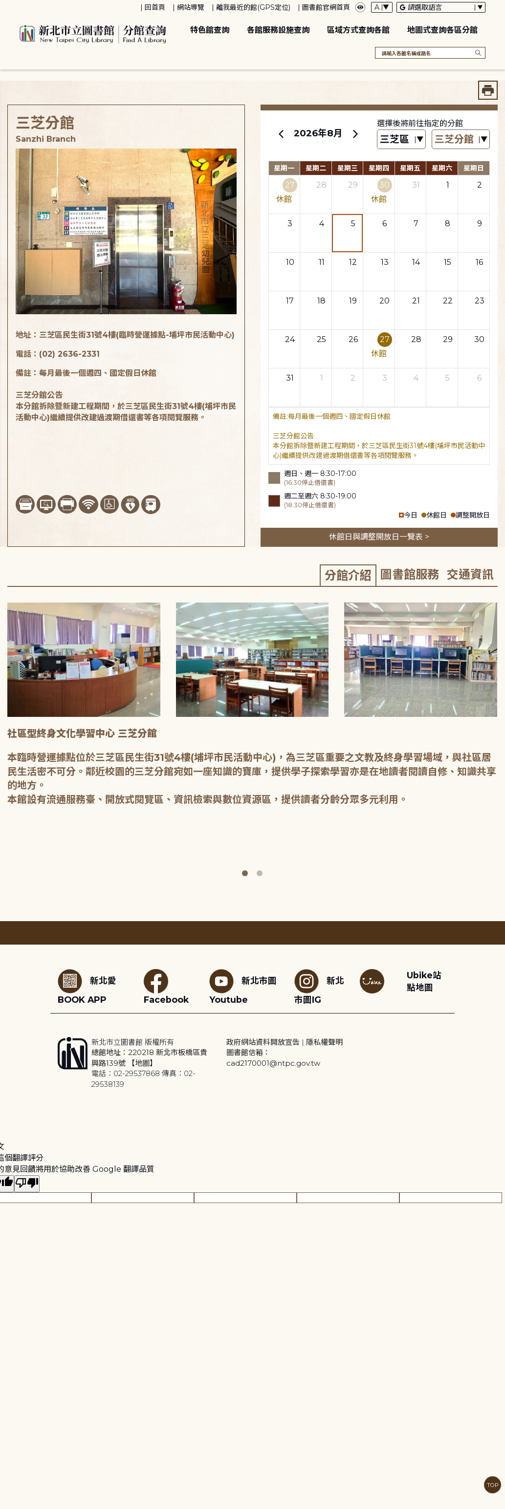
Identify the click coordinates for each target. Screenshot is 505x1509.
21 (416, 300)
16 (479, 262)
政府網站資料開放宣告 (263, 1042)
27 (290, 185)
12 (353, 262)
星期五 (410, 168)
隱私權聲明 (324, 1042)
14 (416, 262)
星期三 (347, 168)
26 (353, 339)
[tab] (348, 575)
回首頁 (155, 7)
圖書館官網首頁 (326, 7)
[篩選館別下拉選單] (461, 139)
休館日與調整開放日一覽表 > (379, 536)
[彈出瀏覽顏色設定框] (360, 7)
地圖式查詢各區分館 (442, 30)
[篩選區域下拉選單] (401, 139)
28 (321, 185)
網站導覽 (190, 7)
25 (321, 339)
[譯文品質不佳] (27, 1183)
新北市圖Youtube (243, 987)
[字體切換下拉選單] (382, 7)
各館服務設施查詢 (278, 30)
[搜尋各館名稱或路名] (430, 52)
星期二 (316, 168)
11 (322, 262)
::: (4, 6)
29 (353, 185)
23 (479, 300)
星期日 (473, 168)
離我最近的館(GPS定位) (253, 7)
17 (290, 300)
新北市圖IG (319, 987)
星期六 (442, 168)
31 (416, 185)
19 (353, 300)
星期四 (379, 168)
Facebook (166, 987)
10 (290, 262)
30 (384, 185)
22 (448, 300)
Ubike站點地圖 (424, 981)
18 (321, 300)
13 (385, 262)
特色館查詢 (209, 30)
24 (290, 339)
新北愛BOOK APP (87, 987)
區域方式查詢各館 (358, 30)
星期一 (284, 168)
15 (447, 262)
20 (384, 300)
